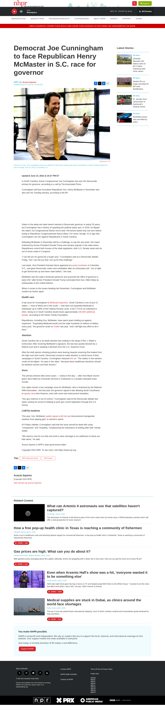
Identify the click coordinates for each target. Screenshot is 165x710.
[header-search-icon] (135, 6)
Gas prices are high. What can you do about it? (52, 556)
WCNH (93, 683)
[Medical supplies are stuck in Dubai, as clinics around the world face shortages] (29, 611)
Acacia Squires (29, 87)
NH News (136, 60)
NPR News (48, 463)
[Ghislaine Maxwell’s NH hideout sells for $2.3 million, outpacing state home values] (124, 64)
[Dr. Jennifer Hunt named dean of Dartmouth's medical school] (124, 105)
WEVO (93, 694)
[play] (14, 16)
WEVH (93, 688)
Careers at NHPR (66, 685)
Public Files (95, 679)
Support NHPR (27, 654)
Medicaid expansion (59, 308)
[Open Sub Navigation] (27, 24)
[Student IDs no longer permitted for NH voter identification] (124, 87)
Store (139, 24)
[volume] (21, 16)
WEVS (93, 697)
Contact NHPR (65, 674)
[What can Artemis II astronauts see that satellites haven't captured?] (29, 517)
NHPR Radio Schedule (68, 679)
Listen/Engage (81, 24)
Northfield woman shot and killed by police (140, 124)
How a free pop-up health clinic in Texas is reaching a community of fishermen (78, 533)
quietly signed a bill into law (58, 421)
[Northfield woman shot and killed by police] (124, 123)
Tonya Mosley (52, 586)
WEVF (93, 687)
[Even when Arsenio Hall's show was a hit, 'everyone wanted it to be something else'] (29, 584)
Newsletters (37, 24)
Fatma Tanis (51, 613)
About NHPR (99, 24)
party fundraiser (80, 270)
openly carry (29, 399)
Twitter (57, 332)
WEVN (93, 692)
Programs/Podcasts (59, 24)
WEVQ (93, 696)
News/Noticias (18, 24)
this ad (73, 363)
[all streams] (145, 16)
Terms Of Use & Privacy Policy (101, 674)
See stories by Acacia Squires (27, 488)
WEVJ (93, 690)
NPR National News (30, 463)
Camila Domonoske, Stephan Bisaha (27, 561)
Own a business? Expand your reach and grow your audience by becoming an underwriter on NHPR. (82, 31)
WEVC (93, 685)
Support (147, 6)
